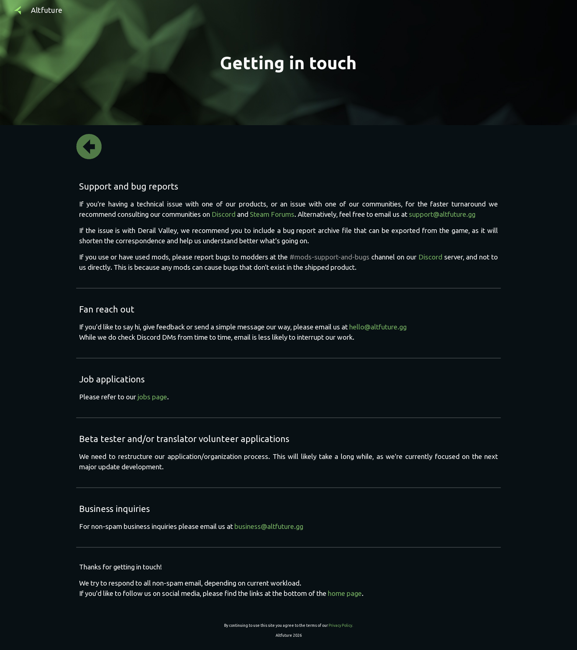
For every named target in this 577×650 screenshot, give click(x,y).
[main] (288, 62)
